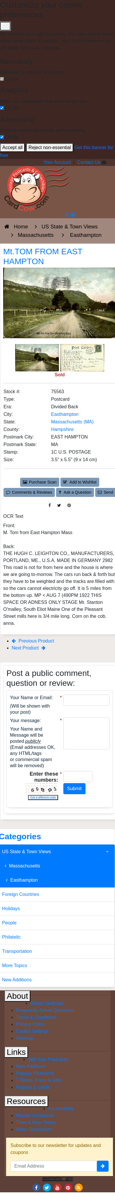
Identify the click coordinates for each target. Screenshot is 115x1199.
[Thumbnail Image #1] (37, 357)
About (17, 996)
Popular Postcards (35, 1073)
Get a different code (43, 797)
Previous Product (33, 640)
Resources (26, 1101)
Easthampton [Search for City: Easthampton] (65, 414)
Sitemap (24, 1038)
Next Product (29, 647)
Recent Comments (35, 1115)
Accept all (12, 147)
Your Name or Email (31, 697)
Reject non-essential (50, 147)
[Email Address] (54, 1166)
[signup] (103, 1166)
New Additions (31, 1066)
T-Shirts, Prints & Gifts (39, 1080)
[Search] (67, 214)
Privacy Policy (30, 1024)
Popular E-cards (33, 1087)
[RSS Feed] (78, 1187)
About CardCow (46, 1003)
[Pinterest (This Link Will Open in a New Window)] (69, 505)
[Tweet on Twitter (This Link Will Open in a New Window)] (59, 505)
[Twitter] (47, 1187)
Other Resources (33, 1129)
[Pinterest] (68, 1187)
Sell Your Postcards (48, 1059)
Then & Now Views (35, 1122)
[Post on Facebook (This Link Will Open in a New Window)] (49, 505)
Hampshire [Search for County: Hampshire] (62, 429)
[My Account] (73, 214)
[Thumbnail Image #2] (82, 357)
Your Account (57, 162)
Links (16, 1052)
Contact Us (88, 162)
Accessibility (61, 1108)
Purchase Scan (40, 482)
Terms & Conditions (36, 1017)
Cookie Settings (32, 1031)
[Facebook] (36, 1187)
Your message (25, 720)
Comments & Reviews (29, 492)
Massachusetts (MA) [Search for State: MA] (72, 421)
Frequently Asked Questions (45, 1010)
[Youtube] (57, 1187)
